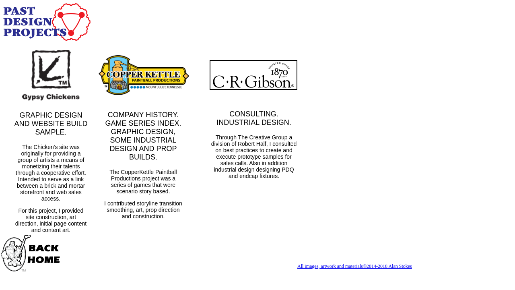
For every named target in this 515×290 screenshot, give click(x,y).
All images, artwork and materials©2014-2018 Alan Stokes (354, 266)
